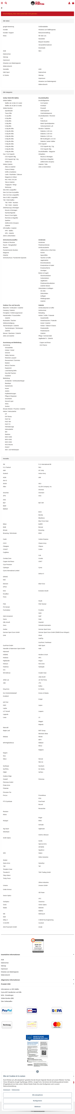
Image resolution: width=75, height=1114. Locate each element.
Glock (40, 635)
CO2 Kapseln (42, 144)
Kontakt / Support (8, 32)
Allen (4, 486)
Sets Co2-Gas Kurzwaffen (11, 192)
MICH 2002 (8, 442)
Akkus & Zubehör (10, 167)
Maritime (7, 434)
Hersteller (6, 69)
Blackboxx (41, 518)
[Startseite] (1, 8)
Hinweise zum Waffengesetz (47, 29)
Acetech (5, 473)
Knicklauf (43, 105)
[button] (69, 3)
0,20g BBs (8, 118)
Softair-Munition (8, 108)
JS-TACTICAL (42, 680)
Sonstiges (43, 270)
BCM (40, 512)
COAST (5, 549)
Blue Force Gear (43, 521)
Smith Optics (7, 838)
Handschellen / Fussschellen (11, 315)
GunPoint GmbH (8, 645)
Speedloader (9, 110)
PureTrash (41, 801)
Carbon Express (43, 539)
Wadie (5, 907)
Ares (39, 495)
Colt (39, 555)
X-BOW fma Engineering (45, 920)
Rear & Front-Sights (11, 215)
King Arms (6, 689)
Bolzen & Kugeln (43, 273)
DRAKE (5, 576)
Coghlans (6, 552)
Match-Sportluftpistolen (47, 123)
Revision (5, 811)
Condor (40, 558)
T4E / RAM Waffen (8, 200)
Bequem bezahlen (44, 42)
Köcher (42, 252)
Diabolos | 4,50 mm (46, 131)
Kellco (40, 686)
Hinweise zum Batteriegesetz (12, 63)
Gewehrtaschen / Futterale (48, 320)
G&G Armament (8, 616)
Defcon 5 (41, 573)
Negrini (5, 753)
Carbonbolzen (44, 278)
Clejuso (40, 546)
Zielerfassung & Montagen (11, 207)
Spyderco (41, 850)
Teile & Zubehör (10, 182)
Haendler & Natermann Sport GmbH (14, 648)
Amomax (41, 489)
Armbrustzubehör (43, 247)
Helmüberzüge (9, 427)
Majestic (40, 724)
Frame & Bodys (9, 169)
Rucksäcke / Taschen (9, 320)
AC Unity (41, 470)
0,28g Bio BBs (9, 136)
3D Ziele (43, 291)
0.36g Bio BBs (9, 144)
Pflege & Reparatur (11, 396)
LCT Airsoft (6, 711)
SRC (4, 853)
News (4, 36)
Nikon (5, 759)
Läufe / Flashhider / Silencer (13, 174)
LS (39, 717)
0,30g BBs (8, 126)
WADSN (41, 907)
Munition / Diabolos (44, 128)
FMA (4, 604)
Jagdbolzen (43, 280)
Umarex (5, 885)
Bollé (4, 527)
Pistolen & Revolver (9, 242)
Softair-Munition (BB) (7, 998)
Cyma (40, 567)
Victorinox (41, 901)
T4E (4, 866)
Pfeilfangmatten (45, 298)
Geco (4, 625)
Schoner (7, 353)
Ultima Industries (43, 882)
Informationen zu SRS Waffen (10, 989)
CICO (4, 543)
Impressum (6, 60)
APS (4, 495)
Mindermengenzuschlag (39, 1111)
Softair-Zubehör (7, 164)
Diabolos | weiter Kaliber (47, 141)
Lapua (40, 705)
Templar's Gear (7, 869)
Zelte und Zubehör (8, 336)
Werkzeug (8, 187)
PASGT (7, 447)
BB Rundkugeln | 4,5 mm (48, 139)
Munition (5, 247)
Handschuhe (9, 386)
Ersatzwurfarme (45, 268)
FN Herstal (6, 607)
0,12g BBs (8, 116)
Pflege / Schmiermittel (45, 336)
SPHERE (41, 847)
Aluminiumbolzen (45, 275)
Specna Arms (42, 844)
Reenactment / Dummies (12, 360)
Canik (5, 539)
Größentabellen (43, 26)
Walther (40, 911)
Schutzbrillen (9, 347)
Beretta (40, 515)
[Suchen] (6, 3)
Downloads (41, 48)
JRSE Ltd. (6, 680)
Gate (39, 619)
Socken (7, 406)
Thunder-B (6, 872)
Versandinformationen (45, 45)
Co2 (41, 118)
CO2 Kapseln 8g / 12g (11, 159)
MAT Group (41, 730)
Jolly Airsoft (41, 677)
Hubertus (6, 667)
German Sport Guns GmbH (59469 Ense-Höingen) (53, 632)
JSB (4, 683)
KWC (4, 705)
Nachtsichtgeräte (10, 213)
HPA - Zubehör (9, 233)
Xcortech (41, 923)
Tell (39, 866)
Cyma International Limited (11, 570)
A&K (4, 470)
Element (5, 584)
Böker (5, 524)
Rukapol (5, 820)
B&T (4, 503)
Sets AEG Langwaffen (9, 190)
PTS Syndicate (7, 801)
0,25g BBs (8, 121)
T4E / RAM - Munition (11, 202)
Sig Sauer (6, 828)
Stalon (40, 853)
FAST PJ (7, 424)
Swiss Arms (6, 863)
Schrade (41, 824)
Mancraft (5, 727)
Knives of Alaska (43, 693)
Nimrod (40, 759)
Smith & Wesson (43, 835)
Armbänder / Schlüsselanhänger (15, 381)
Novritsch (41, 766)
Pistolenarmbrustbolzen (47, 283)
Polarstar (5, 788)
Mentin (40, 736)
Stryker (5, 860)
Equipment (8, 368)
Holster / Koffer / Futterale (46, 315)
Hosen (7, 388)
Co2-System (44, 103)
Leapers (40, 711)
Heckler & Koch (43, 654)
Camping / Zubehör (9, 310)
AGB (4, 51)
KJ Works (6, 75)
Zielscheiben (44, 293)
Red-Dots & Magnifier (11, 218)
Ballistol (5, 509)
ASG (4, 500)
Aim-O (5, 480)
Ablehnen (37, 1107)
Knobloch (6, 696)
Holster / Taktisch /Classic (48, 325)
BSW (40, 533)
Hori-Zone (41, 664)
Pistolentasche (44, 331)
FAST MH (8, 421)
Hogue (40, 660)
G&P (39, 616)
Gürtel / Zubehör (45, 323)
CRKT (40, 561)
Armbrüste (41, 242)
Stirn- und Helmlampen (12, 449)
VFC (39, 898)
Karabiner (8, 375)
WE (4, 914)
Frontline (41, 610)
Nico (4, 756)
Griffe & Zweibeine (10, 172)
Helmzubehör (9, 429)
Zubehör (7, 225)
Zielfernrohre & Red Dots (48, 250)
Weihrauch (41, 914)
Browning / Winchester (10, 533)
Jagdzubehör (44, 260)
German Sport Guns (44, 629)
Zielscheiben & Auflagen (45, 288)
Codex (40, 549)
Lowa (4, 717)
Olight (5, 772)
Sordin (40, 841)
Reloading (41, 313)
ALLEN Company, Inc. (45, 486)
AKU (39, 483)
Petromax (41, 779)
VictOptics (6, 901)
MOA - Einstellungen (7, 995)
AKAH (5, 483)
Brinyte (5, 530)
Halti (39, 648)
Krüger (40, 699)
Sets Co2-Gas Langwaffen (11, 195)
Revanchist (41, 808)
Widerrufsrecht (7, 66)
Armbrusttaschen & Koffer (46, 308)
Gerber (5, 629)
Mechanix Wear (43, 733)
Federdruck (43, 121)
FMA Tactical (42, 604)
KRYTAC (5, 702)
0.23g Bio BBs (9, 131)
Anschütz (6, 492)
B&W (4, 506)
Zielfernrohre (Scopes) (12, 223)
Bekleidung (6, 378)
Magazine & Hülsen (11, 177)
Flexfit (40, 601)
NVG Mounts (9, 444)
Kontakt (5, 29)
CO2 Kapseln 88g (10, 156)
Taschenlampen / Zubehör (11, 325)
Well (4, 917)
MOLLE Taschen (10, 365)
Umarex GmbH (43, 885)
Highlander (6, 660)
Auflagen (43, 296)
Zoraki (40, 927)
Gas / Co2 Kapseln (9, 154)
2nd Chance (43, 345)
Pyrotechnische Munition (10, 250)
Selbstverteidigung (8, 323)
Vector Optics (7, 895)
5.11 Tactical (7, 467)
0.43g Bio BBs (9, 149)
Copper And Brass (8, 561)
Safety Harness (9, 355)
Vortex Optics (42, 904)
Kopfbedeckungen (10, 393)
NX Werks (41, 769)
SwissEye (41, 863)
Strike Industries (43, 857)
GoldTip (40, 638)
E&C (4, 580)
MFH (39, 739)
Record (40, 804)
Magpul (40, 721)
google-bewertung (8, 26)
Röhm (5, 814)
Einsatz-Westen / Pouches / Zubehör (14, 409)
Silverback (6, 832)
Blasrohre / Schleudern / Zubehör (13, 308)
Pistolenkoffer (44, 328)
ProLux (5, 795)
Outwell (5, 779)
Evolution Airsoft (43, 591)
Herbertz (5, 657)
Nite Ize (40, 762)
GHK (4, 635)
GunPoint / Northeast (44, 642)
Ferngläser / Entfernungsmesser (13, 313)
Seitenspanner (44, 110)
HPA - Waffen (9, 230)
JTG (39, 683)
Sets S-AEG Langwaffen (10, 197)
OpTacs (40, 772)
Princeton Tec (7, 792)
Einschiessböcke (45, 263)
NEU (39, 51)
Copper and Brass (45, 342)
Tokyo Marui (6, 875)
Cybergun (6, 567)
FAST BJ (7, 419)
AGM (4, 477)
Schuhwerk (8, 398)
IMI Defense (6, 673)
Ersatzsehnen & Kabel (47, 265)
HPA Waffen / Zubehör (10, 228)
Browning (41, 530)
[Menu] (2, 3)
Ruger (40, 817)
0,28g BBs (8, 123)
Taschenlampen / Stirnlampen (14, 328)
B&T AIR (41, 503)
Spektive (7, 220)
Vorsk (4, 904)
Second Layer (9, 401)
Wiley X (5, 920)
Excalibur (6, 594)
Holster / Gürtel (9, 350)
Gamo (5, 619)
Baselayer (8, 383)
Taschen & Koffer (45, 258)
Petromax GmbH (8, 782)
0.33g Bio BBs (9, 141)
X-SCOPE (6, 923)
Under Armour (7, 889)
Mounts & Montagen (11, 210)
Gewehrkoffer (44, 318)
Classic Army (42, 543)
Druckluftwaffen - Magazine (46, 151)
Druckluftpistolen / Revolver (46, 116)
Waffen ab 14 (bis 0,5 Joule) (13, 103)
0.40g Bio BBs (9, 146)
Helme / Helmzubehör (9, 411)
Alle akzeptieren (37, 1095)
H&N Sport (6, 72)
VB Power (41, 892)
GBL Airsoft (6, 622)
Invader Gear (42, 673)
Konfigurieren (37, 1101)
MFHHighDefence (8, 743)
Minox (40, 746)
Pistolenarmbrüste (44, 245)
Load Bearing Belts (11, 370)
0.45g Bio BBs (9, 151)
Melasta (5, 736)
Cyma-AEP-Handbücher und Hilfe (11, 992)
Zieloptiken (41, 154)
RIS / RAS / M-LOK (11, 179)
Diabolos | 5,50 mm (46, 133)
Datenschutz (7, 54)
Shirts (6, 404)
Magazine (6, 252)
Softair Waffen (7, 100)
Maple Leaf (6, 730)
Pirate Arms (6, 785)
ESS (4, 591)
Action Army (42, 473)
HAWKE (5, 654)
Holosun (5, 664)
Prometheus (42, 795)
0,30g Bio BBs (9, 139)
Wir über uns (42, 36)
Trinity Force (7, 878)
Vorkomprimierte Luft (46, 126)
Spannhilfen (44, 255)
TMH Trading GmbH (44, 872)
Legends (5, 714)
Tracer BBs (8, 113)
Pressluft (43, 108)
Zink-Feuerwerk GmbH (10, 927)
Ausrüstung (6, 345)
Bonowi (40, 527)
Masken (7, 363)
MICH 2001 (8, 439)
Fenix (4, 597)
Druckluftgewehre (43, 100)
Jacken (7, 391)
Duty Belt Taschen (10, 373)
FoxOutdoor (6, 610)
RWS (40, 820)
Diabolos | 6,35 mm (46, 136)
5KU (39, 467)
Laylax (5, 708)
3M (4, 464)
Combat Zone (7, 558)
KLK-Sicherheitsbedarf (10, 693)
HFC (39, 657)
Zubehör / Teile (42, 164)
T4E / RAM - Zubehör (11, 205)
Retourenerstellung (44, 32)
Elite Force (41, 584)
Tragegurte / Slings (11, 184)
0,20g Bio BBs (9, 128)
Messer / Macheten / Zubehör (12, 333)
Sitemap (5, 57)
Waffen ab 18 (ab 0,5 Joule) (13, 105)
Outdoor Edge (7, 776)
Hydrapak (41, 667)
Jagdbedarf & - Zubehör (45, 338)
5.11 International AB (44, 464)
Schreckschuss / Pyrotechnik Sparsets (14, 258)
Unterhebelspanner (46, 113)
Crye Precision (7, 564)
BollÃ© (40, 524)
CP (6, 414)
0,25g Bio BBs (9, 133)
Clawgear (6, 546)
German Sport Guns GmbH (11, 632)
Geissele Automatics (44, 625)
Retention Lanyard (10, 358)
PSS (39, 798)
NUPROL (6, 769)
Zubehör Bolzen (45, 286)
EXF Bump (8, 416)
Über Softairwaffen (6, 1001)
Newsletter (41, 39)
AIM (39, 477)
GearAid (40, 622)
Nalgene (41, 750)
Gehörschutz (42, 310)
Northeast (6, 766)
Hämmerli (6, 651)
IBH (6, 432)
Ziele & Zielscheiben (9, 236)
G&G (40, 613)
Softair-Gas (8, 162)
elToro (5, 587)
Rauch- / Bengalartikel (10, 245)
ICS (4, 670)
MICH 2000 (8, 437)
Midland (40, 743)
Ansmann (41, 492)
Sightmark (41, 828)
